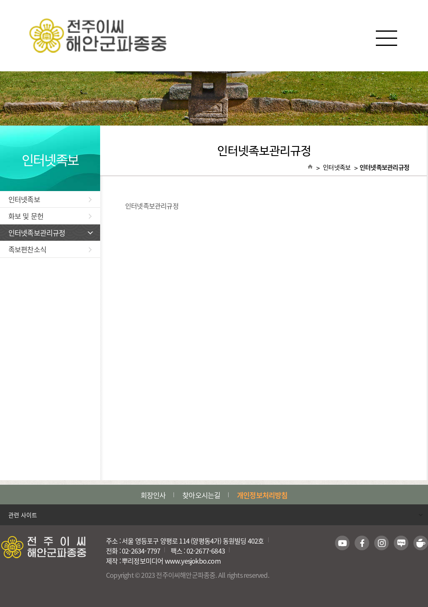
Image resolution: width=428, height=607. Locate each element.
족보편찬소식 (50, 249)
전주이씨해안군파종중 (214, 35)
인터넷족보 (50, 199)
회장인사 (153, 495)
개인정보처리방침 (262, 495)
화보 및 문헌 (50, 216)
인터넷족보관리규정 (50, 232)
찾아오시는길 (201, 495)
